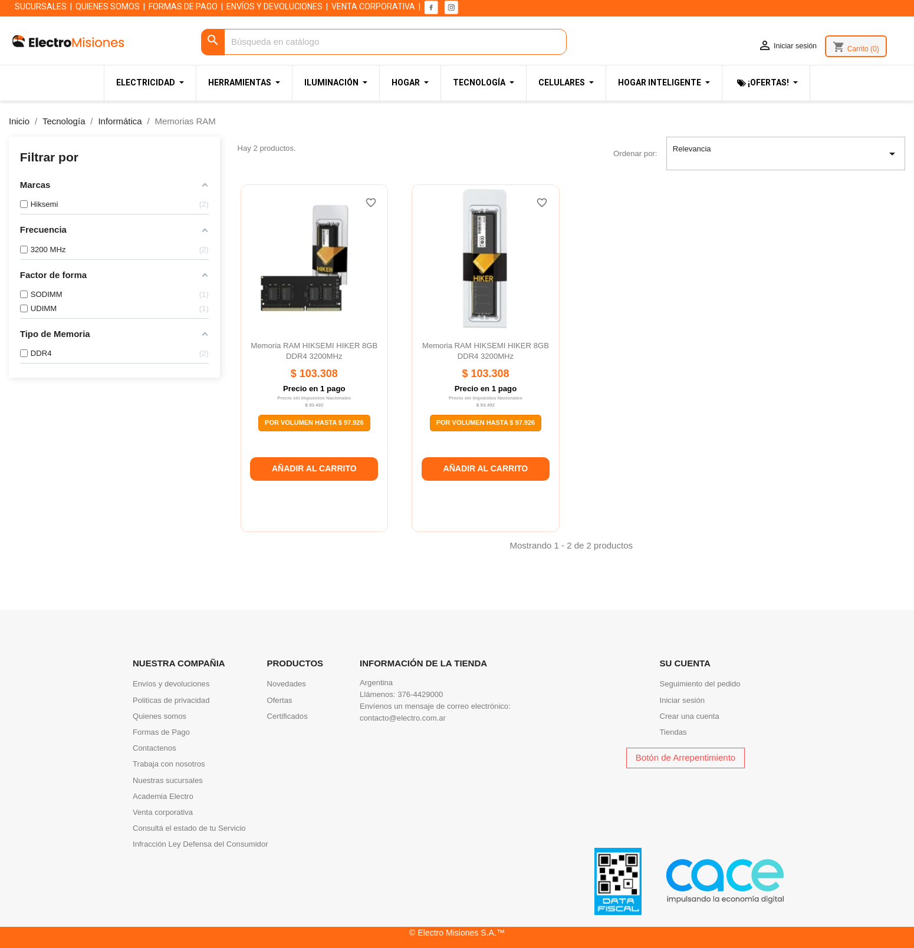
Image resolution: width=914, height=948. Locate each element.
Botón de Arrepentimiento (685, 757)
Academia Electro (163, 796)
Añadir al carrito (314, 468)
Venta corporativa (163, 812)
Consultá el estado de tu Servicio (189, 828)
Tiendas (673, 732)
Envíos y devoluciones (171, 683)
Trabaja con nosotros (169, 763)
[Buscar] (384, 42)
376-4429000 (420, 694)
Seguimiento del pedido (700, 683)
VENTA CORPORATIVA (373, 6)
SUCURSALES (41, 6)
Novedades (286, 683)
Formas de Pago (161, 732)
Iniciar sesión (682, 700)
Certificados (287, 716)
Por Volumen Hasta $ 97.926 (314, 422)
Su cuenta (685, 663)
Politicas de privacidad (171, 700)
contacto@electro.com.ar (403, 718)
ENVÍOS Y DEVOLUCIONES (274, 6)
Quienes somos (159, 716)
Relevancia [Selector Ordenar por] (786, 153)
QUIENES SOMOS (107, 6)
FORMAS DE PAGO (183, 6)
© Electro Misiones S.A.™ (457, 932)
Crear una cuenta (689, 716)
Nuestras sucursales (168, 780)
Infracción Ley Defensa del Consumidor (200, 844)
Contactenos (154, 748)
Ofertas (279, 700)
